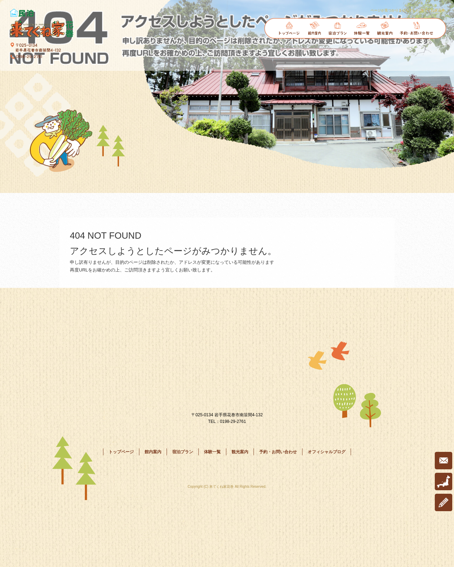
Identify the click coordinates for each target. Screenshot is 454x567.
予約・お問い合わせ (416, 28)
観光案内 (384, 28)
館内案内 (314, 28)
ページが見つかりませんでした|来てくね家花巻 (408, 10)
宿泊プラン (338, 28)
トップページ (289, 28)
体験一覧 (362, 28)
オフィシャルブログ (326, 451)
